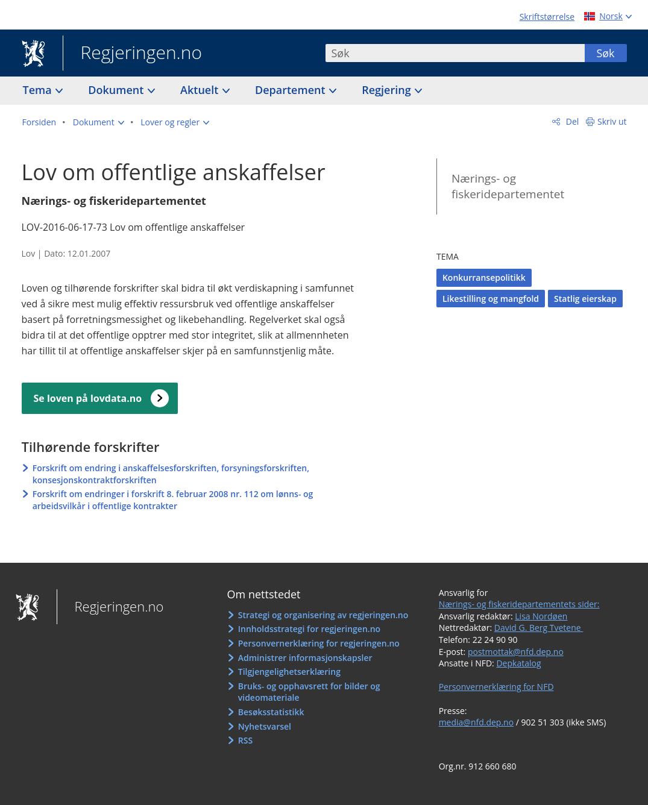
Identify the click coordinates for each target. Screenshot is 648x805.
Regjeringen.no (133, 53)
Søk (605, 53)
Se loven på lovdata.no (88, 398)
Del (571, 121)
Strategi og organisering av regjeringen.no (323, 615)
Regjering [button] (388, 90)
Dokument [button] (117, 90)
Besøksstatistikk (271, 712)
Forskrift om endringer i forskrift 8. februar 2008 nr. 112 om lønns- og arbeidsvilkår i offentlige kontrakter (173, 500)
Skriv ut (612, 121)
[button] (98, 122)
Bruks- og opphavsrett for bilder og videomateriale (309, 692)
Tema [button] (39, 90)
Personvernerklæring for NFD (496, 686)
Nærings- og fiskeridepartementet (507, 186)
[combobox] (455, 53)
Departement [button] (291, 90)
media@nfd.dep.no (476, 722)
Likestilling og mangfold (490, 298)
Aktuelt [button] (200, 90)
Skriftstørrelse (547, 16)
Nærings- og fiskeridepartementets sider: (519, 604)
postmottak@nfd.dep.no (516, 651)
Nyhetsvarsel (264, 726)
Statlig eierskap (585, 298)
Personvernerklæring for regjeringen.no (319, 643)
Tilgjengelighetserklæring (289, 671)
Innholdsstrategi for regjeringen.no (309, 628)
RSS (245, 740)
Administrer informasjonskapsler (305, 657)
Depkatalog (518, 663)
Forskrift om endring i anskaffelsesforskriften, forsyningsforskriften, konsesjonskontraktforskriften (171, 474)
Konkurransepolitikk (484, 277)
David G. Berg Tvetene (539, 627)
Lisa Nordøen (541, 616)
